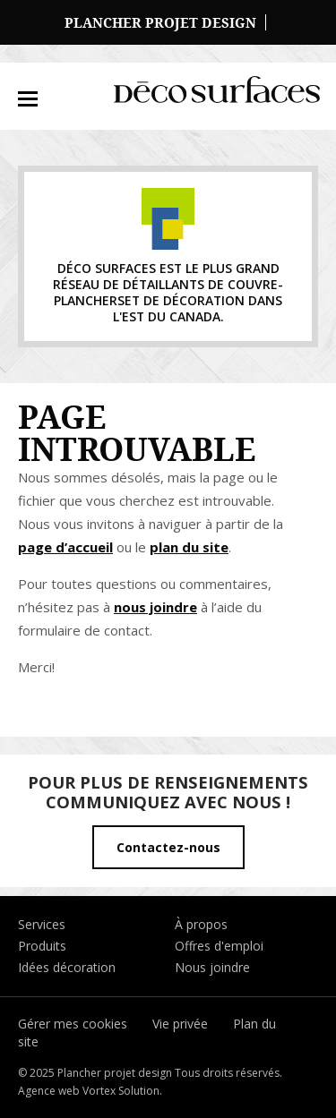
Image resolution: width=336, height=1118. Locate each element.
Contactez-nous (168, 847)
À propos (201, 924)
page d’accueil (65, 547)
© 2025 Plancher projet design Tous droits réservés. (150, 1072)
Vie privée (180, 1023)
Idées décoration (67, 967)
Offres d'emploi (219, 945)
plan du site (189, 547)
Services (41, 924)
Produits (42, 945)
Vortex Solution (120, 1090)
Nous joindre (212, 967)
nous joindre (155, 607)
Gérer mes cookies (72, 1023)
